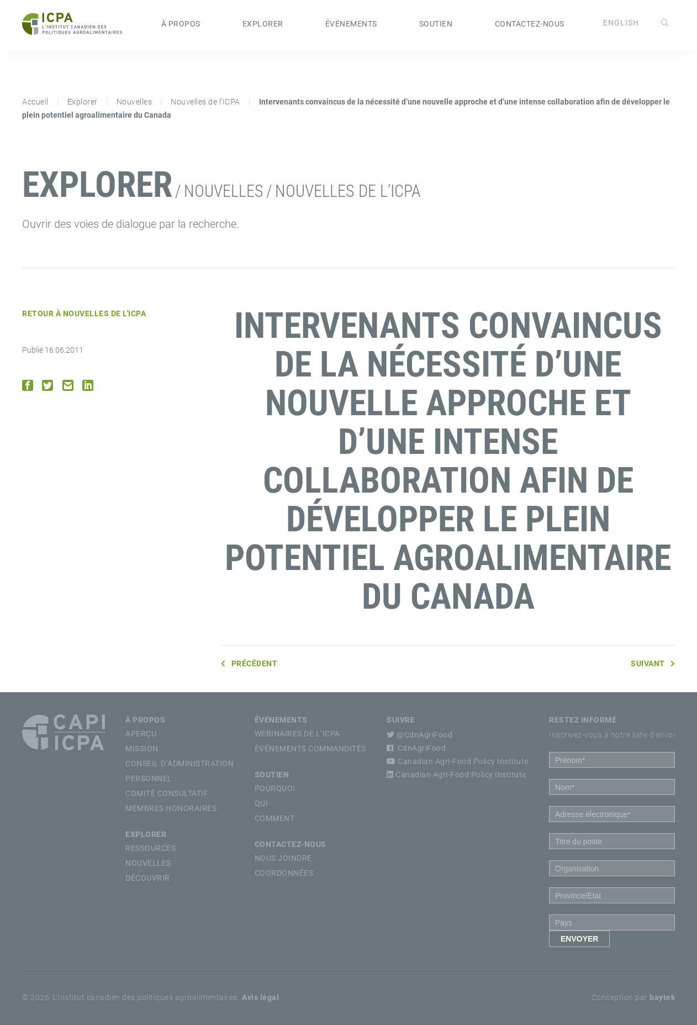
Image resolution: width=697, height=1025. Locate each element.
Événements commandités (310, 748)
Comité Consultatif (166, 793)
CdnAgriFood (416, 748)
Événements (351, 23)
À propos (180, 23)
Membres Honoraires (171, 808)
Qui (261, 803)
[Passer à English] (621, 22)
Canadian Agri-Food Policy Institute (458, 761)
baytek (662, 997)
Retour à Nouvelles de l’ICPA (84, 313)
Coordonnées (284, 873)
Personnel (148, 778)
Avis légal (260, 997)
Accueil (35, 101)
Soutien (436, 23)
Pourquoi (275, 788)
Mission (142, 748)
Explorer (262, 23)
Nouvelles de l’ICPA (205, 101)
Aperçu (140, 733)
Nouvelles (134, 101)
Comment (275, 818)
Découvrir (147, 878)
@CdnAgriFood (419, 734)
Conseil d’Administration (179, 763)
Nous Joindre (283, 858)
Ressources (150, 848)
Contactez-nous (529, 23)
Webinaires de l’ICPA (297, 733)
